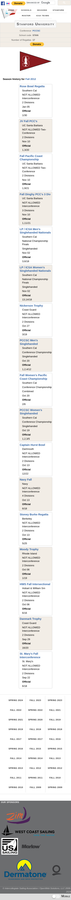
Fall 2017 (15, 739)
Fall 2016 (55, 739)
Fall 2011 (15, 778)
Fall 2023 (35, 700)
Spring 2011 (35, 778)
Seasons (42, 10)
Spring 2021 (16, 720)
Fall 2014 (15, 758)
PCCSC (36, 30)
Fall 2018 (35, 729)
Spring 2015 (55, 749)
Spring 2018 (55, 729)
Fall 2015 (35, 749)
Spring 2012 (55, 768)
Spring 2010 (16, 787)
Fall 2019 (55, 720)
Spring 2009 (55, 787)
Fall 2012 (30, 79)
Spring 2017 (35, 739)
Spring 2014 (35, 758)
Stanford (58, 10)
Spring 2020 (35, 720)
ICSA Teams (42, 16)
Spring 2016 (16, 749)
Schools (26, 10)
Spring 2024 (16, 700)
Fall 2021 (55, 710)
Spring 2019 (16, 729)
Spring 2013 (16, 768)
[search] (40, 2)
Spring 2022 (35, 710)
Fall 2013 (55, 758)
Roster (26, 16)
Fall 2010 (55, 778)
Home (11, 10)
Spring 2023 (55, 700)
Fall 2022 (15, 710)
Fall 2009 (35, 787)
